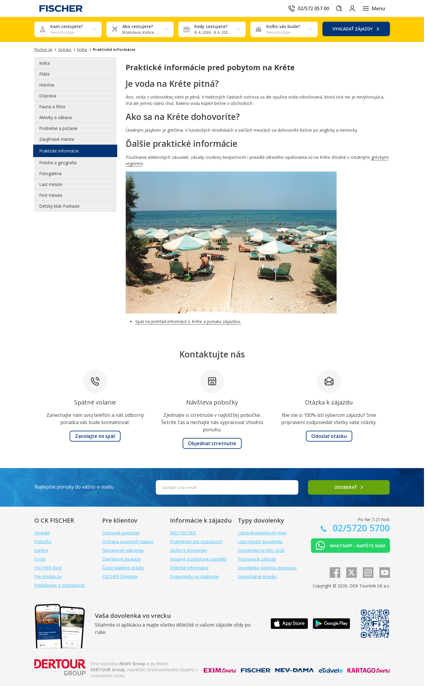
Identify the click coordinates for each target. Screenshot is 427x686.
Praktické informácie (59, 151)
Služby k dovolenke (188, 550)
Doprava (47, 96)
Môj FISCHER (183, 533)
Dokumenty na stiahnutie (194, 576)
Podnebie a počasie (58, 128)
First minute (50, 195)
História (46, 85)
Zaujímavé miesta (56, 139)
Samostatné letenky (257, 576)
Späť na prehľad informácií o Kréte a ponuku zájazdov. (188, 321)
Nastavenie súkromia (122, 550)
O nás (40, 559)
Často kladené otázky (123, 568)
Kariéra (41, 550)
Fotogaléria (50, 173)
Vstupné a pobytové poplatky (198, 559)
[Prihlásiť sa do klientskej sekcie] (349, 8)
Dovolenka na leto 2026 (261, 550)
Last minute (50, 184)
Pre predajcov (47, 576)
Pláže (44, 74)
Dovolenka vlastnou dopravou (267, 568)
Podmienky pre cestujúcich (196, 541)
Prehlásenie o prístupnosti (59, 585)
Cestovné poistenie (121, 533)
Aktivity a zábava (55, 117)
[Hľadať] (332, 8)
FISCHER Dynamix (119, 576)
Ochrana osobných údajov (127, 541)
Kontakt (42, 533)
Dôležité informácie (189, 568)
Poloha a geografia (58, 162)
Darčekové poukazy (121, 559)
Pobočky (42, 541)
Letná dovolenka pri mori (262, 533)
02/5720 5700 (360, 528)
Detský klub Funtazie (59, 206)
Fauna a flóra (52, 106)
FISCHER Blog (47, 568)
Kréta (44, 63)
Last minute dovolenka (260, 541)
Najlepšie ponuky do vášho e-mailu (74, 486)
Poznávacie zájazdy (257, 559)
